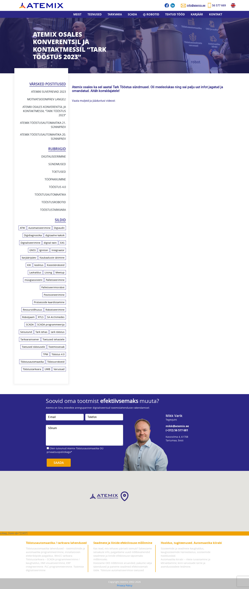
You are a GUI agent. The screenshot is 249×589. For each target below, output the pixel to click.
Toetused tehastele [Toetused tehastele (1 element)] (53, 339)
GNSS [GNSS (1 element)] (32, 250)
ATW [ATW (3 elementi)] (22, 227)
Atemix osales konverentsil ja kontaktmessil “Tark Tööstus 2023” (44, 111)
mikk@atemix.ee (177, 426)
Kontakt (215, 14)
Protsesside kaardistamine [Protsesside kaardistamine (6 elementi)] (49, 302)
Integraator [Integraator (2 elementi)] (58, 250)
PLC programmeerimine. (59, 566)
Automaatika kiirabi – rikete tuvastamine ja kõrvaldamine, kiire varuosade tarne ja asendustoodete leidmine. (185, 563)
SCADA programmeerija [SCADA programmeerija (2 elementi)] (50, 324)
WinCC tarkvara (63, 555)
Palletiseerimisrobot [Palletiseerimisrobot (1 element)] (52, 287)
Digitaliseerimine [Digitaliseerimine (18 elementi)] (30, 242)
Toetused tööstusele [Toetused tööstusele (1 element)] (33, 346)
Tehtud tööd (175, 14)
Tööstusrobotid (54, 202)
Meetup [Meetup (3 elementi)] (60, 272)
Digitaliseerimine (53, 156)
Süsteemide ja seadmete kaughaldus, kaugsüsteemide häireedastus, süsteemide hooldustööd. (185, 552)
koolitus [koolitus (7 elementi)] (38, 265)
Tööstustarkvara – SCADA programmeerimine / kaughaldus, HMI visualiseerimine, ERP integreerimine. (53, 563)
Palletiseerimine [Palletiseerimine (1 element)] (55, 280)
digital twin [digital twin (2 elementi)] (50, 242)
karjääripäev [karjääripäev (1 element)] (29, 257)
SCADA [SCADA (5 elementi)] (30, 324)
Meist (77, 14)
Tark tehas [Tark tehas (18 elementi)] (41, 332)
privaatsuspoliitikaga (59, 452)
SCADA (132, 14)
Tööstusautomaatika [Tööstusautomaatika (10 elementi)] (32, 361)
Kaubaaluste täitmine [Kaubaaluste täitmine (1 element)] (52, 257)
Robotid (152, 14)
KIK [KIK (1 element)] (29, 265)
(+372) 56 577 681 (177, 430)
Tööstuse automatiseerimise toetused (122, 570)
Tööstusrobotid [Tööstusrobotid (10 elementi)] (55, 361)
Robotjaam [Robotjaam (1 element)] (28, 317)
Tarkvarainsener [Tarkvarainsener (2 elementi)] (29, 339)
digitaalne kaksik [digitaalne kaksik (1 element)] (54, 235)
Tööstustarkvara (53, 210)
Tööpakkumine (55, 179)
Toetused (59, 172)
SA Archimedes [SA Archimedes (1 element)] (55, 317)
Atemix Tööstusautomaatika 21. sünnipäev (43, 125)
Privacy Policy (124, 585)
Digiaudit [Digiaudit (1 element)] (59, 227)
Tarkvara (115, 14)
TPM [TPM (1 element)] (45, 354)
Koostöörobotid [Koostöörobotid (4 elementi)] (55, 265)
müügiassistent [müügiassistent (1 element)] (33, 280)
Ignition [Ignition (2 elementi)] (43, 250)
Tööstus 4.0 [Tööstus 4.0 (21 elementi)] (58, 354)
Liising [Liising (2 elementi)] (48, 272)
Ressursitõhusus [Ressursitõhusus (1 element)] (32, 309)
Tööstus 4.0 (57, 187)
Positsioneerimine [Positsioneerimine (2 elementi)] (54, 294)
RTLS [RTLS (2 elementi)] (41, 317)
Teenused (94, 14)
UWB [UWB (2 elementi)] (47, 369)
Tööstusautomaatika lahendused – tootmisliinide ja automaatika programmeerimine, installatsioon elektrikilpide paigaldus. (55, 552)
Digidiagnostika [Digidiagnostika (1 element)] (33, 235)
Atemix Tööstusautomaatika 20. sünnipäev (43, 137)
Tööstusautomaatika (50, 194)
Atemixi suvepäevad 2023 (48, 92)
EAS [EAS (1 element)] (62, 242)
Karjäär (197, 14)
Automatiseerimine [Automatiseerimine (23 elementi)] (39, 227)
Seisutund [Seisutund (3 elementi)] (26, 332)
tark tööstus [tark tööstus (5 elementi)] (57, 332)
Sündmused (57, 164)
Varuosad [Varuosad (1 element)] (59, 369)
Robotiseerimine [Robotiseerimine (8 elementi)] (54, 309)
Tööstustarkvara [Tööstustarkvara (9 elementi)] (32, 369)
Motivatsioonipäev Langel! (46, 99)
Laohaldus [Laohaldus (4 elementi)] (35, 272)
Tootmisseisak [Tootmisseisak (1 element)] (56, 346)
